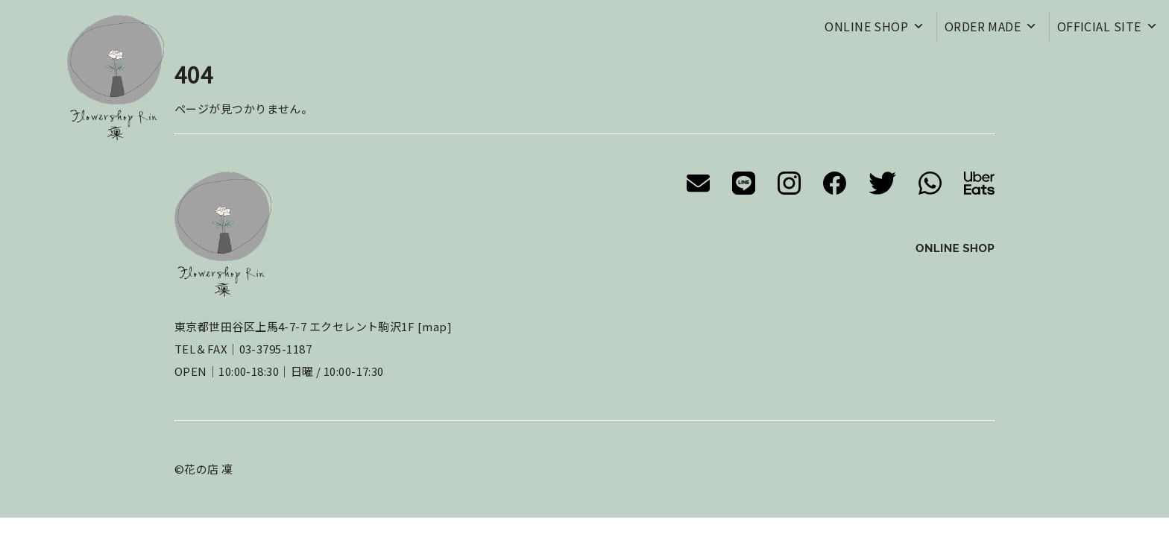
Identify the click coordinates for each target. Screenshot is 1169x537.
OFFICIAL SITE (1107, 26)
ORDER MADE (991, 26)
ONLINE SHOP (874, 26)
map (434, 326)
